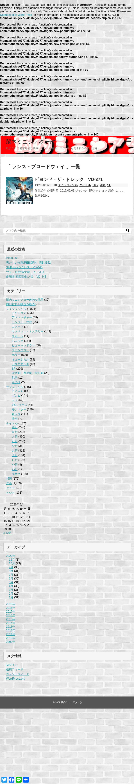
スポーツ (17, 337)
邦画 (9, 479)
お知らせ (12, 259)
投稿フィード (14, 670)
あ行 (15, 428)
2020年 (10, 556)
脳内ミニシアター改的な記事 (25, 300)
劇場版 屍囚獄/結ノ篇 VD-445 (26, 277)
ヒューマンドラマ (23, 346)
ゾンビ (16, 396)
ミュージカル (20, 360)
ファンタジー (20, 351)
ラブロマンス (20, 365)
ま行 (15, 456)
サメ (15, 401)
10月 (12, 564)
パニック (17, 341)
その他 (16, 383)
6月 (11, 579)
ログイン (12, 665)
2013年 (10, 627)
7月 (11, 575)
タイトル (85, 186)
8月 (11, 572)
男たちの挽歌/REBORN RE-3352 (28, 263)
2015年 (10, 620)
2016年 (10, 616)
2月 (11, 594)
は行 (95, 186)
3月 (11, 590)
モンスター (19, 410)
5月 (11, 583)
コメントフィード (17, 675)
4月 (11, 587)
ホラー (16, 355)
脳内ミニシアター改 (30, 143)
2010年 (10, 639)
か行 (15, 432)
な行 (15, 447)
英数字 (16, 475)
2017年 (10, 612)
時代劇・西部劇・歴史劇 (28, 374)
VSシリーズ (19, 405)
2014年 (10, 624)
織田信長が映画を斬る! (21, 305)
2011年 (10, 635)
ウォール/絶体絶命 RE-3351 (25, 273)
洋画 (103, 186)
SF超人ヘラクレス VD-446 (24, 268)
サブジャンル (14, 388)
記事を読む (42, 196)
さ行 (15, 437)
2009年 (10, 642)
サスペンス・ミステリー (28, 332)
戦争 (15, 378)
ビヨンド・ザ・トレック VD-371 (69, 180)
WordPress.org (15, 679)
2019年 (10, 605)
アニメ (10, 489)
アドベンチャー (22, 318)
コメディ (17, 327)
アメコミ (17, 391)
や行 (15, 465)
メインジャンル (68, 186)
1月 (11, 598)
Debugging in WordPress (16, 15)
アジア (10, 493)
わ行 (15, 470)
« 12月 (7, 533)
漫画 (15, 419)
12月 (12, 560)
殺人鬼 (16, 415)
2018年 (10, 608)
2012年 (10, 631)
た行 (15, 442)
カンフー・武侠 (22, 323)
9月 (11, 568)
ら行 (15, 461)
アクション (19, 313)
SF (109, 186)
